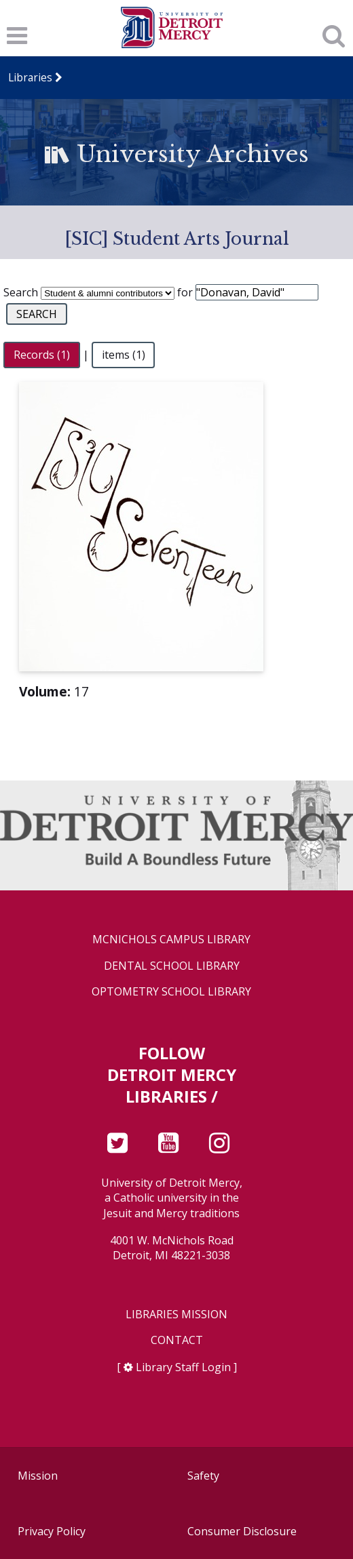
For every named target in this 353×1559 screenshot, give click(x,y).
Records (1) (42, 354)
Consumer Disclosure (242, 1531)
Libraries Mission (176, 1314)
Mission (38, 1475)
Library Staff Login (183, 1367)
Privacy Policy (52, 1531)
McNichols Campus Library (171, 939)
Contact (177, 1340)
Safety (203, 1475)
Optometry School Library (171, 991)
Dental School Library (172, 966)
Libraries (30, 77)
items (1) (123, 354)
